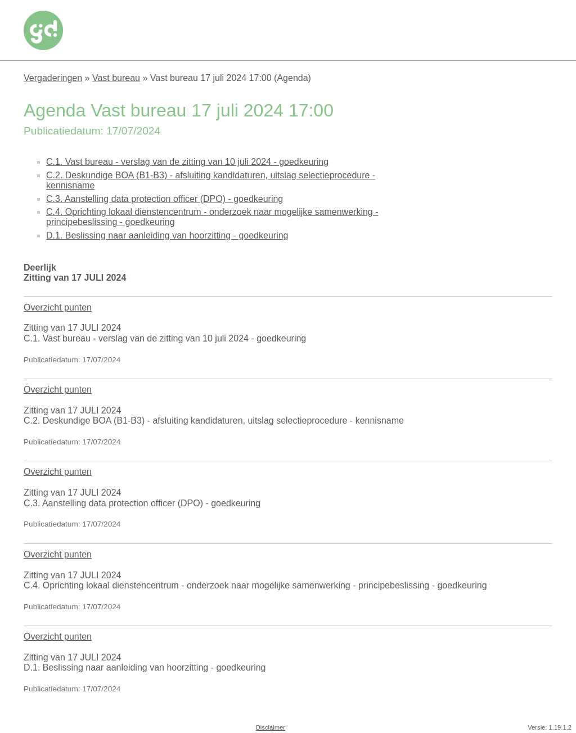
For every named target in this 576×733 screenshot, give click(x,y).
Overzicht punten (58, 307)
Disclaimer (270, 727)
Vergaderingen (53, 78)
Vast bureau (116, 78)
